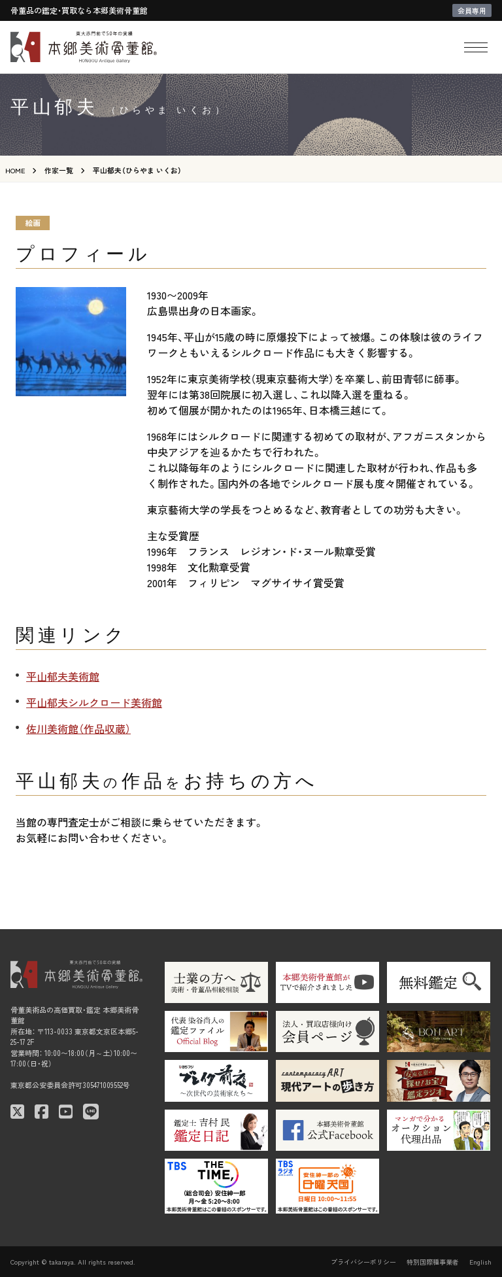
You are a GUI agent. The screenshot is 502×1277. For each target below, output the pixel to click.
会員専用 (472, 10)
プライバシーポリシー (363, 1262)
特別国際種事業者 (433, 1262)
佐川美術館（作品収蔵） (78, 728)
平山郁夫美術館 (62, 676)
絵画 (33, 222)
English (480, 1262)
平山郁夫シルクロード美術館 (94, 702)
